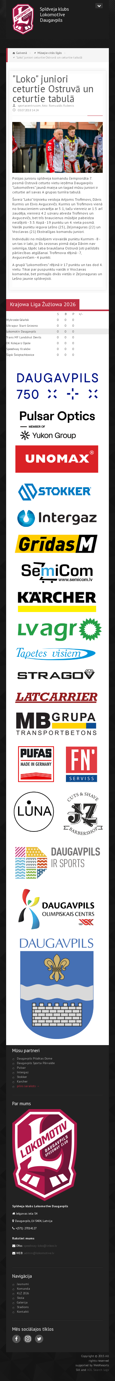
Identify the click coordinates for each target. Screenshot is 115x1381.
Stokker (22, 1077)
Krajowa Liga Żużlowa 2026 (43, 304)
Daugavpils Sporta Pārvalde (36, 1063)
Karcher (22, 1081)
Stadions (23, 1307)
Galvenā (21, 53)
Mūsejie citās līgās (49, 53)
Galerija (22, 1302)
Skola (20, 1298)
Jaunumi (23, 1284)
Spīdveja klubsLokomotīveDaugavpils (54, 14)
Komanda (23, 1289)
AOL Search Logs (98, 1370)
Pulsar (21, 1068)
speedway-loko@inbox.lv (40, 1246)
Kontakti (23, 1312)
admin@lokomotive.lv (39, 1253)
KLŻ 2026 (23, 1293)
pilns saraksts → (28, 1086)
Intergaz (23, 1072)
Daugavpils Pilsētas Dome (34, 1058)
